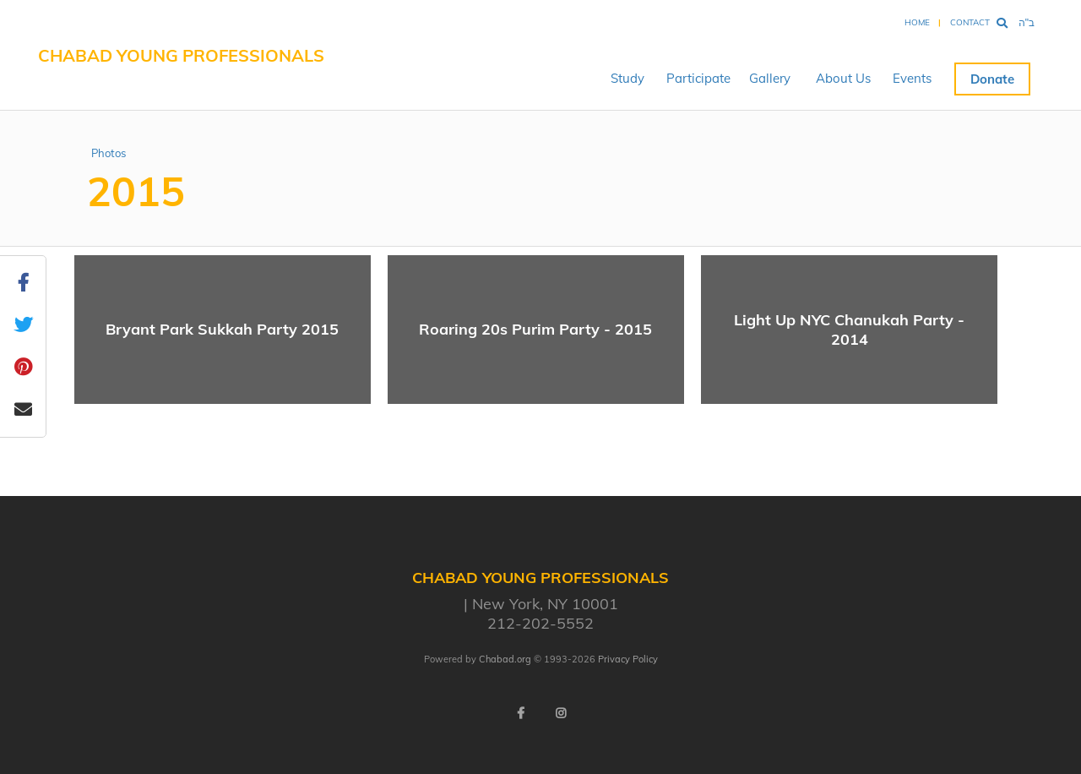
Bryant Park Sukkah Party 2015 (222, 329)
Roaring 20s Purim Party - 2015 (535, 329)
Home (917, 22)
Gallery (769, 78)
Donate (992, 79)
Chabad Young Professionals (181, 55)
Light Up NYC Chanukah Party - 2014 (849, 329)
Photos (108, 153)
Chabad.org (505, 659)
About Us (843, 78)
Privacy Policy (628, 659)
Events (912, 78)
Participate (698, 78)
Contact (970, 22)
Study (627, 78)
